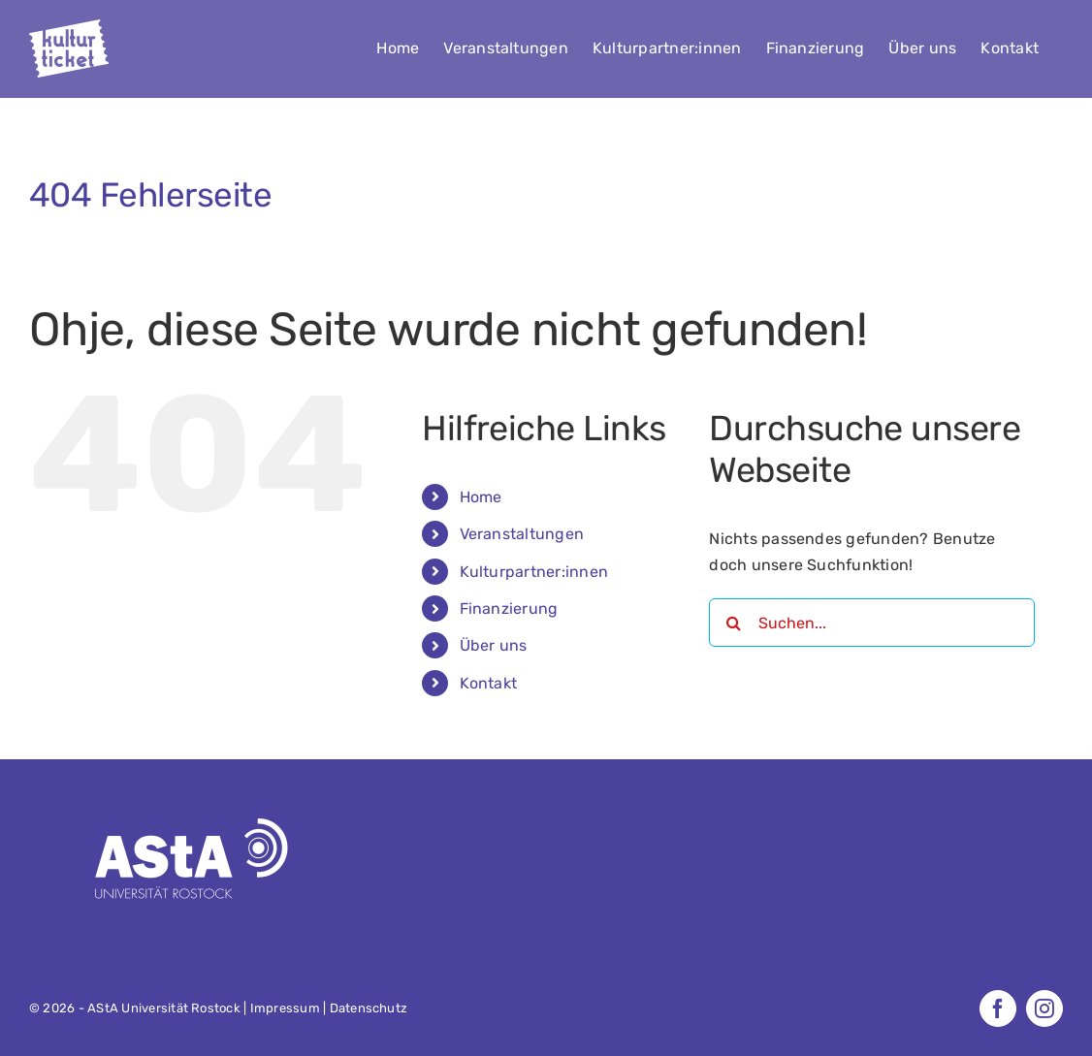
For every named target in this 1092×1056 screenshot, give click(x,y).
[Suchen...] (871, 622)
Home (481, 497)
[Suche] (733, 622)
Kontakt (489, 683)
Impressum (285, 1008)
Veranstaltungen (522, 534)
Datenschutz (369, 1008)
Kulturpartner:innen (534, 571)
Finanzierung (509, 608)
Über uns (494, 645)
